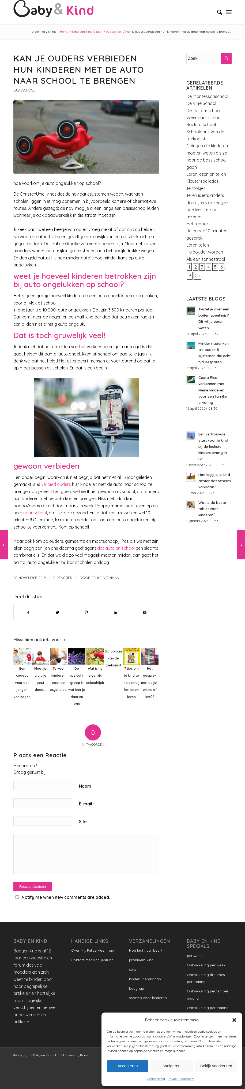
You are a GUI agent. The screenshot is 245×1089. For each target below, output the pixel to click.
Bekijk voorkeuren (216, 1066)
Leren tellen (197, 245)
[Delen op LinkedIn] (115, 612)
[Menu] (229, 12)
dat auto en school (116, 548)
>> (197, 275)
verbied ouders (56, 484)
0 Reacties (62, 577)
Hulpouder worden (204, 252)
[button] (234, 1020)
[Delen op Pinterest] (86, 612)
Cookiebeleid (156, 1079)
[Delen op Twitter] (57, 612)
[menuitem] (217, 12)
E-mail (86, 803)
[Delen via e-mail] (144, 612)
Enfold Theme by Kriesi (71, 1055)
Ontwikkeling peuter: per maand (207, 994)
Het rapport (198, 223)
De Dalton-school (203, 110)
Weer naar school (203, 117)
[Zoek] (217, 12)
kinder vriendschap (145, 979)
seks (132, 969)
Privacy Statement (181, 1079)
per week (194, 956)
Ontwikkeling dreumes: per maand (206, 978)
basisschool (24, 90)
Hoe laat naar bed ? (145, 950)
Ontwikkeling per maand (207, 1008)
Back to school (201, 124)
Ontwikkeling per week (206, 965)
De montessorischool (207, 96)
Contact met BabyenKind (92, 960)
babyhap (136, 988)
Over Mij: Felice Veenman (92, 950)
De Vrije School (201, 103)
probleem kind (141, 960)
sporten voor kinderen (148, 998)
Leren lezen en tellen (206, 174)
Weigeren (171, 1066)
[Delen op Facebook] (28, 612)
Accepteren (128, 1066)
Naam (86, 786)
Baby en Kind (42, 1055)
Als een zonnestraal (205, 259)
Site (83, 821)
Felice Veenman (105, 577)
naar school (35, 512)
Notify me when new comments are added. (66, 897)
